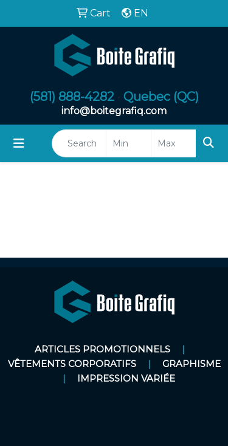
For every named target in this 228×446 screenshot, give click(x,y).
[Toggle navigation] (19, 143)
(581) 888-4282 (72, 96)
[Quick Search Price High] (173, 143)
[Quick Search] (79, 143)
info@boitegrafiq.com (114, 111)
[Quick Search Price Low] (128, 143)
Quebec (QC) (161, 96)
